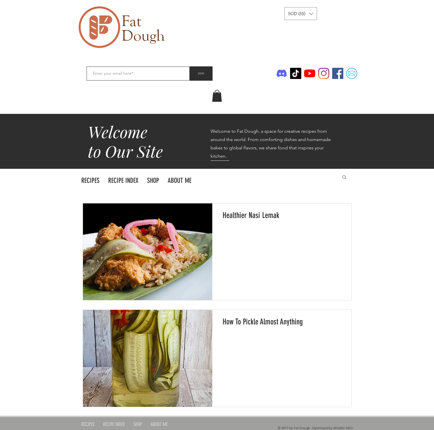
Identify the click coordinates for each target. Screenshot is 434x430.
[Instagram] (323, 73)
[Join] (201, 73)
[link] (217, 96)
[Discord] (281, 73)
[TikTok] (295, 73)
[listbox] (300, 13)
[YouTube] (309, 73)
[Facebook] (337, 73)
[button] (300, 13)
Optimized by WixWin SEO (332, 428)
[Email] (351, 73)
